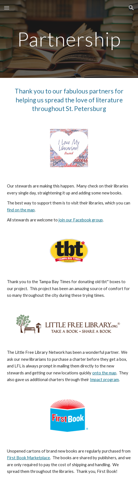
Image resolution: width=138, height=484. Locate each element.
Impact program (104, 379)
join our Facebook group (81, 220)
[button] (6, 7)
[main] (69, 39)
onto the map (104, 373)
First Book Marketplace (28, 457)
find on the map (21, 210)
